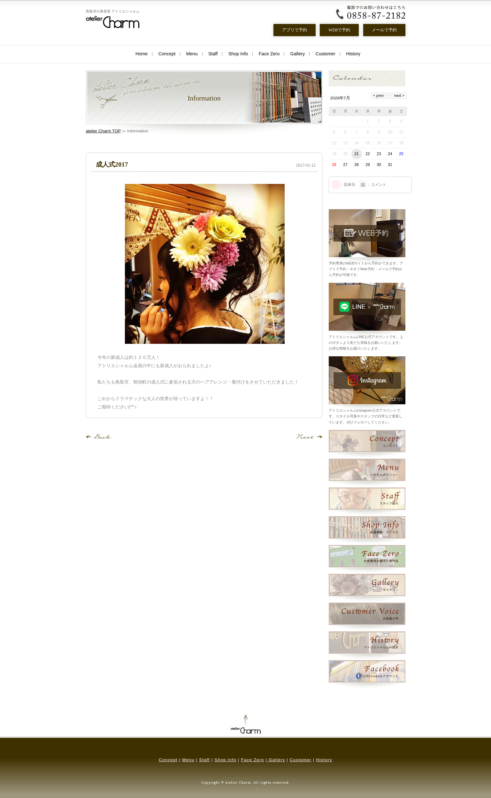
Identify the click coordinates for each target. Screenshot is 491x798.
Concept (167, 53)
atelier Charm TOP (103, 131)
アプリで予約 (294, 30)
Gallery (297, 53)
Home (141, 53)
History (353, 53)
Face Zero (269, 53)
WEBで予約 (339, 30)
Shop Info (238, 53)
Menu (192, 53)
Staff (213, 53)
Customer (325, 53)
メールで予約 (384, 30)
